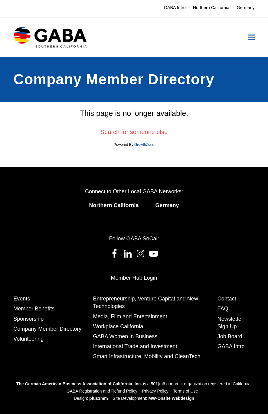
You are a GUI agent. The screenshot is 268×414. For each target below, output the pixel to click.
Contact (226, 299)
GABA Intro (231, 346)
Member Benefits (33, 309)
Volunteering (28, 339)
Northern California (114, 205)
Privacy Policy (155, 391)
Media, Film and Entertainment (130, 316)
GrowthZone (144, 145)
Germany (167, 205)
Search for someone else (134, 132)
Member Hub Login (134, 278)
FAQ (222, 309)
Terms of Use (185, 391)
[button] (251, 37)
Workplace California (118, 326)
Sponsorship (28, 319)
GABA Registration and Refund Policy (102, 391)
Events (21, 299)
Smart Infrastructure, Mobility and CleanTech (146, 356)
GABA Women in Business (125, 336)
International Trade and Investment (135, 346)
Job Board (229, 336)
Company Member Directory (47, 329)
